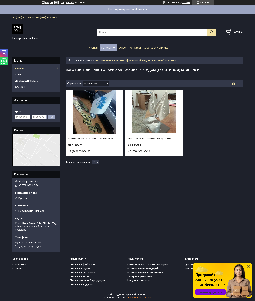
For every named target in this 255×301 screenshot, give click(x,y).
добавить (185, 2)
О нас (122, 47)
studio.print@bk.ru (29, 181)
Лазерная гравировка (140, 276)
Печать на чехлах (80, 276)
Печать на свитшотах (82, 272)
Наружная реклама (139, 280)
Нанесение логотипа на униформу (148, 264)
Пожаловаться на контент (139, 297)
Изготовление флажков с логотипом (90, 138)
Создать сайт (67, 2)
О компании (19, 264)
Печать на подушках (82, 284)
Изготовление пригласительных (146, 272)
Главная (92, 47)
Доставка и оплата (156, 47)
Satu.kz (143, 294)
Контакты (135, 47)
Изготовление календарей (143, 268)
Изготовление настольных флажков (150, 138)
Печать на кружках (81, 268)
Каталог (106, 47)
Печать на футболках (82, 264)
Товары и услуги (82, 60)
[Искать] (211, 32)
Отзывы (20, 86)
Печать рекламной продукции (87, 280)
